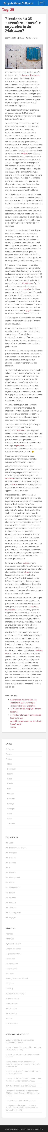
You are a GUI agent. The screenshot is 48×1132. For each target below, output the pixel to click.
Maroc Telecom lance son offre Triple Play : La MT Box (24, 1048)
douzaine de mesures (30, 75)
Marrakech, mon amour (16, 993)
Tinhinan (9, 1018)
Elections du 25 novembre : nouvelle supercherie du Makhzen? (23, 24)
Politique (12, 897)
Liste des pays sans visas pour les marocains (20, 1041)
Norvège (10, 803)
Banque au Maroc (13, 948)
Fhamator (10, 973)
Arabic (11, 843)
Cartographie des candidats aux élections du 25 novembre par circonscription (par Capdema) (23, 702)
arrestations (10, 478)
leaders (26, 563)
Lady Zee (10, 983)
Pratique (12, 902)
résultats (24, 153)
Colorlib (22, 1129)
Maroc (12, 882)
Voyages (12, 917)
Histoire (12, 857)
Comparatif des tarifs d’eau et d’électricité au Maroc (23, 1072)
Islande (10, 784)
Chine (9, 764)
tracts (14, 484)
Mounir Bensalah (13, 998)
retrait (26, 572)
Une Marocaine (12, 1023)
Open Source (14, 887)
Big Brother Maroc (13, 953)
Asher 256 (10, 939)
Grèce (9, 779)
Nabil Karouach (12, 1003)
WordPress (39, 1129)
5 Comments (32, 38)
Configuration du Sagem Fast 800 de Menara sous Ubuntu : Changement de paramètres (22, 1107)
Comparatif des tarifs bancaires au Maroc (23, 1054)
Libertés (12, 872)
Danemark (11, 769)
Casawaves (10, 958)
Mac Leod (21, 430)
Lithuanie (11, 798)
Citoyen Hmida (12, 968)
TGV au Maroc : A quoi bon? (17, 1086)
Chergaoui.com (12, 963)
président (20, 445)
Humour (12, 862)
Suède (9, 813)
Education (13, 852)
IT (10, 867)
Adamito (9, 934)
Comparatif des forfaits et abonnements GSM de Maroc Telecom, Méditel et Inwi (22, 1092)
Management (14, 877)
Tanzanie (11, 823)
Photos (9, 759)
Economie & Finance (17, 848)
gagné (28, 310)
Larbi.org (9, 988)
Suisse (9, 818)
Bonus (13, 727)
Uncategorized (15, 912)
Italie (9, 788)
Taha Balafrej (11, 1013)
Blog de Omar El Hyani (18, 3)
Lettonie (10, 793)
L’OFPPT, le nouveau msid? (17, 1100)
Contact (9, 754)
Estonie (10, 774)
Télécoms (13, 907)
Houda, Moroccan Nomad (17, 978)
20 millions (26, 283)
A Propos (10, 749)
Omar (22, 38)
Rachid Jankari (11, 1008)
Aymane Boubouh (13, 944)
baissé (26, 289)
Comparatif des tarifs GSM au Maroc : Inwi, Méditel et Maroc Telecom (24, 1079)
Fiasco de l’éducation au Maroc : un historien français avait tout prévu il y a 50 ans (23, 1063)
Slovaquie (11, 808)
